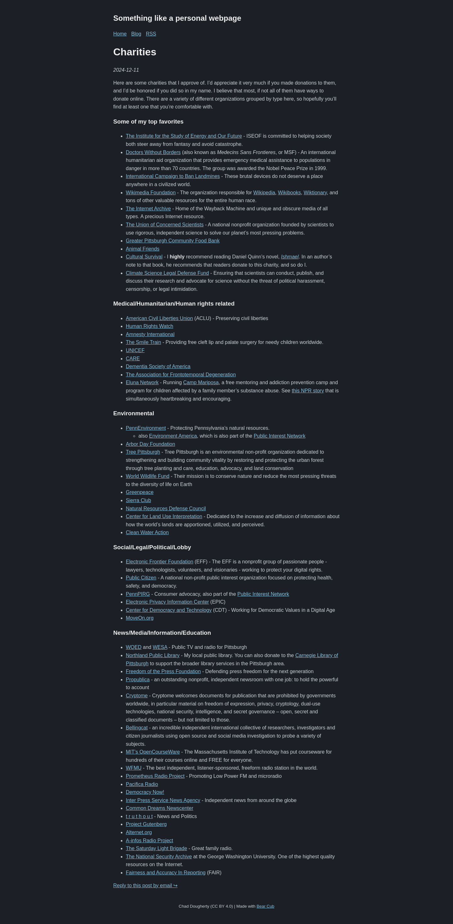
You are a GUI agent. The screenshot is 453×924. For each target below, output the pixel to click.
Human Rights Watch (149, 326)
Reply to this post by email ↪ (145, 885)
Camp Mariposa (201, 382)
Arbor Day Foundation (150, 444)
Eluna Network (142, 382)
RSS (151, 33)
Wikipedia (264, 192)
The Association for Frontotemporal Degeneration (181, 374)
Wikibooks (289, 192)
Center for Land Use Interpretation (164, 516)
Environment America (173, 436)
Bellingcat (137, 727)
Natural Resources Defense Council (166, 508)
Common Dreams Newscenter (159, 808)
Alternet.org (139, 832)
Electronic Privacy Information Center (167, 602)
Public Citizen (141, 577)
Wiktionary (315, 192)
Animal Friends (142, 249)
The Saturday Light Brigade (156, 848)
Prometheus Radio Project (155, 776)
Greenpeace (140, 492)
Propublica (138, 679)
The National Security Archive (159, 856)
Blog (136, 33)
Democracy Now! (145, 792)
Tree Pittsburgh (143, 452)
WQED (134, 647)
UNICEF (135, 350)
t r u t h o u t (139, 816)
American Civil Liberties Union (159, 318)
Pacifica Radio (142, 784)
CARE (133, 358)
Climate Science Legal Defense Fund (167, 273)
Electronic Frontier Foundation (159, 561)
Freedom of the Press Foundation (163, 671)
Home (120, 33)
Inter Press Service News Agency (163, 800)
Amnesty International (150, 334)
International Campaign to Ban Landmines (173, 176)
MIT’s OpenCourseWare (153, 752)
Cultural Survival (144, 256)
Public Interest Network (279, 436)
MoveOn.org (140, 618)
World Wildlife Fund (147, 476)
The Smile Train (143, 342)
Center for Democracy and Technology (169, 610)
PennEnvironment (146, 428)
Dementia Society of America (158, 366)
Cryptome (137, 695)
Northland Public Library (153, 655)
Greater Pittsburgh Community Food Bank (173, 240)
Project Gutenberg (146, 824)
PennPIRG (138, 594)
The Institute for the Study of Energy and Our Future (184, 136)
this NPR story (308, 390)
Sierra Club (138, 500)
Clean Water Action (147, 532)
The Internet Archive (148, 208)
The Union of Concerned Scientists (165, 224)
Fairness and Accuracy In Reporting (165, 872)
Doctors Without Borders (153, 152)
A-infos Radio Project (149, 840)
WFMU (134, 768)
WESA (160, 647)
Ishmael (290, 256)
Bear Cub (265, 906)
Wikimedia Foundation (151, 192)
